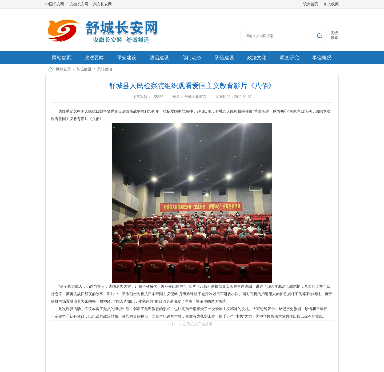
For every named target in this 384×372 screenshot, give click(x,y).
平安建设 (126, 57)
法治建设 (159, 57)
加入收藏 (331, 4)
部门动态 (191, 57)
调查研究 (289, 57)
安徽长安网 (79, 4)
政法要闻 (94, 57)
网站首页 (61, 57)
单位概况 (321, 57)
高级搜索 (334, 35)
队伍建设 (224, 57)
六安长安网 (102, 4)
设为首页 (310, 4)
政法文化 (256, 57)
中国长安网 (54, 4)
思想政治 (104, 69)
